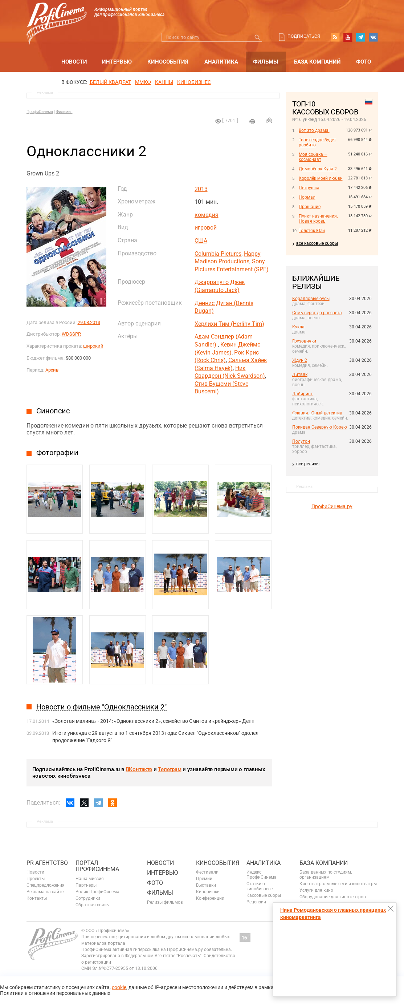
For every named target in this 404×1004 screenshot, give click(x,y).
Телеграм (169, 769)
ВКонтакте (139, 769)
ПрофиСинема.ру (331, 506)
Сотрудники (88, 898)
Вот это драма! (314, 130)
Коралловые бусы (311, 298)
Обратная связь (92, 904)
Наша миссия (90, 878)
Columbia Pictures (218, 253)
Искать (257, 37)
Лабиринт (302, 393)
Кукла (298, 326)
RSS (335, 37)
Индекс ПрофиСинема (261, 875)
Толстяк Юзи (312, 230)
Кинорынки (208, 891)
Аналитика (221, 61)
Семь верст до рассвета (317, 312)
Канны (164, 82)
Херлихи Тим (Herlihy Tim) (229, 323)
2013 (201, 189)
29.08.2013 (89, 322)
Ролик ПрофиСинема (97, 891)
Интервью (117, 61)
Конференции (210, 898)
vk (373, 37)
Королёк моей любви (321, 178)
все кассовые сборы (317, 243)
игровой (206, 227)
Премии (204, 878)
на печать (252, 121)
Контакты (36, 898)
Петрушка (309, 187)
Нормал (307, 197)
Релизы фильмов (165, 902)
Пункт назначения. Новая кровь (318, 219)
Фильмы (265, 61)
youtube (348, 37)
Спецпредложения (45, 885)
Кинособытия (167, 61)
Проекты (35, 878)
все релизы (307, 463)
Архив (51, 370)
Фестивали (207, 872)
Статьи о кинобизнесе (259, 886)
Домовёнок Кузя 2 (318, 168)
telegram (360, 37)
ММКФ (143, 82)
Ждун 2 (299, 360)
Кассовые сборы (263, 895)
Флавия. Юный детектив (317, 413)
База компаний (317, 61)
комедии (77, 425)
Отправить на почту (269, 120)
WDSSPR (71, 334)
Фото (363, 61)
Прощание (310, 206)
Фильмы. (64, 111)
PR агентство (47, 862)
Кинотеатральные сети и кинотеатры (338, 883)
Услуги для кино (316, 890)
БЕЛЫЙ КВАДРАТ (110, 82)
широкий (93, 346)
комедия (207, 214)
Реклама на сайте (45, 891)
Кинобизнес (194, 82)
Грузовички (304, 341)
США (201, 240)
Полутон (301, 441)
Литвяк (299, 374)
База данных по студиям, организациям (325, 875)
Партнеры (86, 885)
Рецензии (256, 901)
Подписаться (303, 36)
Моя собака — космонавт (313, 157)
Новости (74, 61)
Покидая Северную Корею (319, 427)
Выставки (206, 885)
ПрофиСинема (39, 111)
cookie (119, 987)
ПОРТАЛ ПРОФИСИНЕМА (97, 866)
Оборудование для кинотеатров (332, 896)
